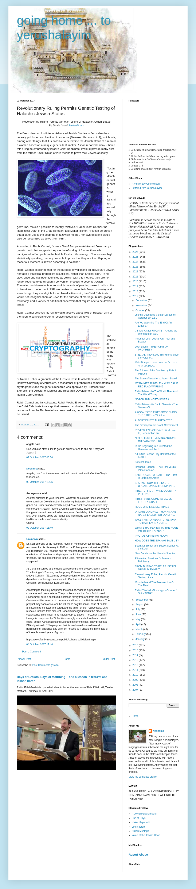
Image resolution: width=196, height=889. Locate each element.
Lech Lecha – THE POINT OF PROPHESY (151, 348)
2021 (136, 276)
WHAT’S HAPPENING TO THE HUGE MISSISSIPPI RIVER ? (156, 529)
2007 (136, 689)
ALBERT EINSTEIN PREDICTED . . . (156, 420)
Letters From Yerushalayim (147, 188)
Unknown (32, 539)
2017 (136, 296)
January (140, 639)
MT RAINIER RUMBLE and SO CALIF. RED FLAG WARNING (156, 385)
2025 (136, 256)
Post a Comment (31, 651)
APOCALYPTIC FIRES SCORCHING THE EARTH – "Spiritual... (156, 414)
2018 (136, 291)
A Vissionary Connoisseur (146, 183)
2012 (136, 665)
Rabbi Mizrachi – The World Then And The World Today (156, 393)
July (138, 609)
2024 (136, 261)
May (138, 619)
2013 (136, 660)
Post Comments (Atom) (45, 665)
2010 (136, 674)
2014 (136, 655)
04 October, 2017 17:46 (39, 644)
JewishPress (76, 125)
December (142, 300)
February (141, 634)
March (139, 629)
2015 (136, 650)
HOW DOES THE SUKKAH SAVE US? (157, 540)
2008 (136, 684)
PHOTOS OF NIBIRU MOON (151, 535)
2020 (136, 281)
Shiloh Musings (140, 830)
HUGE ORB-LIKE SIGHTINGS (152, 506)
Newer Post (24, 659)
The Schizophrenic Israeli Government (156, 425)
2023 (136, 266)
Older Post (109, 659)
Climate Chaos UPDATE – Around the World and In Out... (156, 332)
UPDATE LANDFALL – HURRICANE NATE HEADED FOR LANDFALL (155, 513)
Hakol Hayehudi (141, 822)
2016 (136, 645)
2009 (136, 679)
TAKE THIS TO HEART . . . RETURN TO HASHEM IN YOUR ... (155, 521)
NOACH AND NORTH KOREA (152, 399)
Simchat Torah (143, 462)
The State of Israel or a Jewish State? (156, 378)
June (139, 614)
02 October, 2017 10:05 (39, 481)
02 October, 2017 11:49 (39, 527)
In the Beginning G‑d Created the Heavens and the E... (153, 448)
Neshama (32, 468)
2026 (136, 251)
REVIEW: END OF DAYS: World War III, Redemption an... (155, 432)
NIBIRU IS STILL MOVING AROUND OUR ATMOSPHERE (155, 439)
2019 (136, 286)
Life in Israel (138, 826)
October (140, 310)
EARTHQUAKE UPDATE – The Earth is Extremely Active (156, 476)
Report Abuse (138, 854)
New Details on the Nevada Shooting (155, 553)
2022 (136, 271)
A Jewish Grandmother (144, 813)
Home (67, 659)
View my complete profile (143, 776)
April (138, 624)
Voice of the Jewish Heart (146, 835)
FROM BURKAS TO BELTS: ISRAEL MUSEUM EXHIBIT (155, 568)
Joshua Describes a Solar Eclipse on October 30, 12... (155, 316)
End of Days (138, 818)
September (142, 599)
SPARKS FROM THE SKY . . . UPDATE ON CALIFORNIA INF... (155, 484)
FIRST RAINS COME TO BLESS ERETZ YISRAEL (153, 500)
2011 (136, 669)
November (142, 305)
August (140, 604)
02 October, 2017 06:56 (39, 457)
